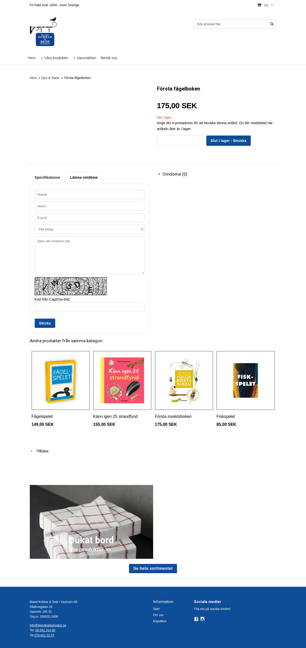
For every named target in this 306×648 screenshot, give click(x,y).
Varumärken (86, 58)
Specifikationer (47, 177)
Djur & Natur (50, 78)
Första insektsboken (173, 416)
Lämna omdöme (84, 177)
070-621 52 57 (44, 635)
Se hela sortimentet (153, 568)
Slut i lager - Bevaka (228, 141)
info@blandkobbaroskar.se (48, 625)
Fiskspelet (226, 416)
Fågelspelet (42, 416)
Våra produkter (56, 58)
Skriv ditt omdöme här (89, 255)
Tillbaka (39, 451)
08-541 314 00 (45, 630)
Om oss (158, 615)
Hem (32, 58)
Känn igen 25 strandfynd (115, 416)
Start (156, 609)
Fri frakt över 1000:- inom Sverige (54, 5)
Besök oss (109, 58)
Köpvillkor (159, 621)
